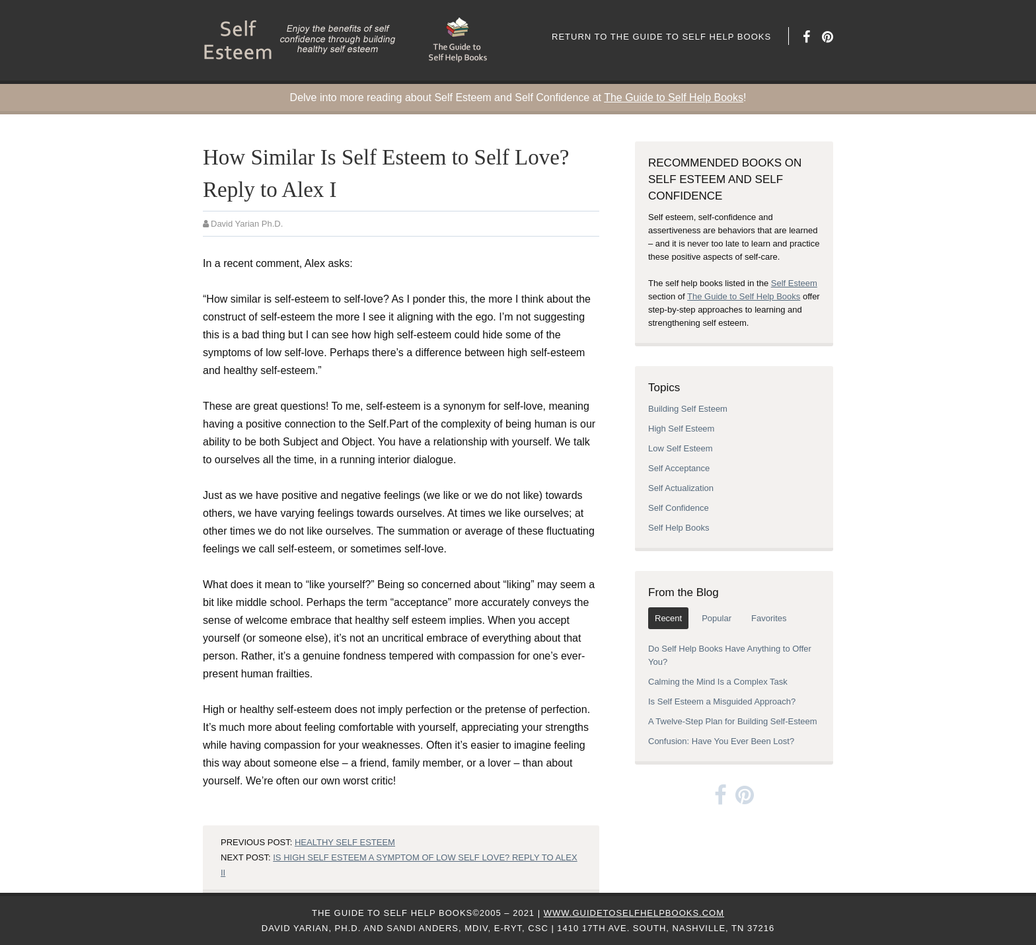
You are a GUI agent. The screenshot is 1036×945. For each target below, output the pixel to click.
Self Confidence (678, 508)
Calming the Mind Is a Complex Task (718, 682)
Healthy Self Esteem (345, 842)
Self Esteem (794, 283)
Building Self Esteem (687, 409)
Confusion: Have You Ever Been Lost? (721, 741)
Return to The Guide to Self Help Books (661, 37)
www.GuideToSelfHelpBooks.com (634, 913)
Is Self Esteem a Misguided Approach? (722, 701)
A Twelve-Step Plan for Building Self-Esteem (732, 721)
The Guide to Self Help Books (673, 97)
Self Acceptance (679, 468)
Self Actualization (681, 488)
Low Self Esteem (680, 448)
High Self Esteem (681, 429)
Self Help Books (679, 528)
